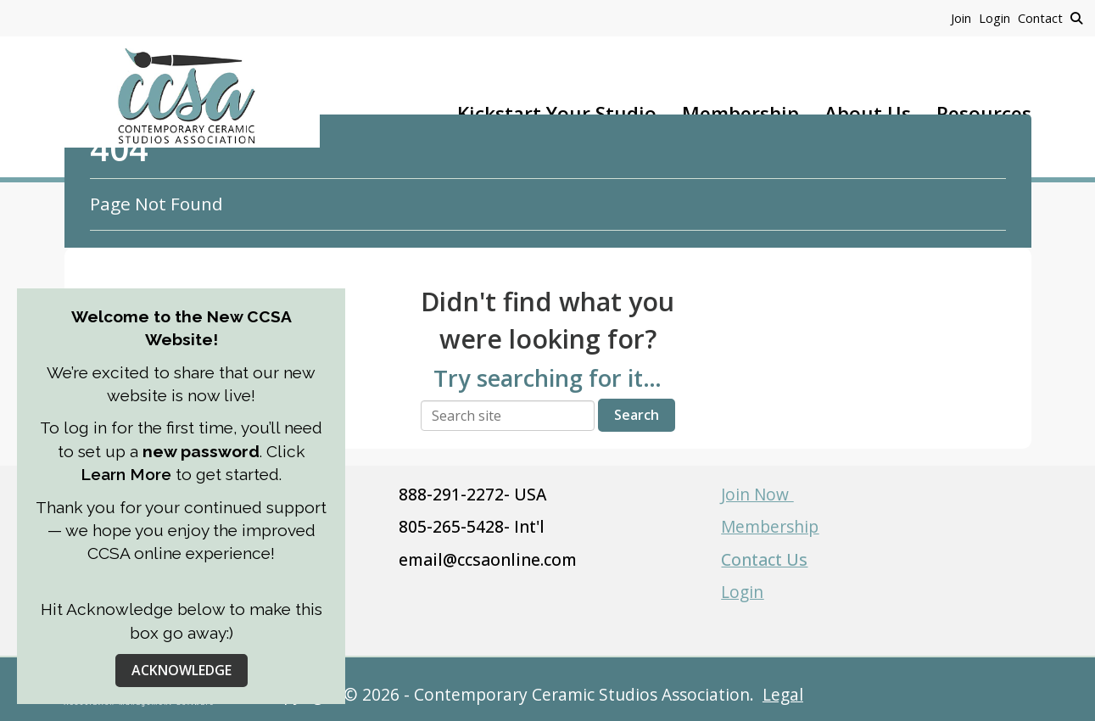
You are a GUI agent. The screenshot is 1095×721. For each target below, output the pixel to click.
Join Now (757, 494)
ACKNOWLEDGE (181, 670)
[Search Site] (1076, 17)
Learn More (128, 474)
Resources (983, 113)
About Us (867, 113)
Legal (783, 694)
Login (742, 591)
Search (636, 414)
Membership (740, 113)
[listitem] (965, 17)
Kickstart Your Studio (556, 113)
